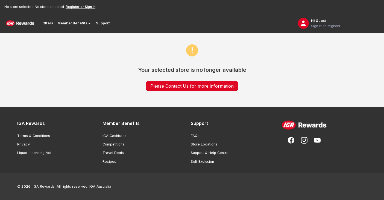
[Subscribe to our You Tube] (317, 140)
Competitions (113, 144)
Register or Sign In (80, 7)
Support (103, 23)
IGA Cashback (114, 136)
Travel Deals (113, 153)
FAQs (195, 136)
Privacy (23, 144)
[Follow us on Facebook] (291, 140)
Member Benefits (74, 23)
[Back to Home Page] (20, 23)
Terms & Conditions (33, 136)
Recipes (109, 161)
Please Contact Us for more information (192, 86)
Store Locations (204, 144)
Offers (47, 23)
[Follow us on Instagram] (304, 140)
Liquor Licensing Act (34, 153)
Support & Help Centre (209, 153)
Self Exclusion (202, 161)
